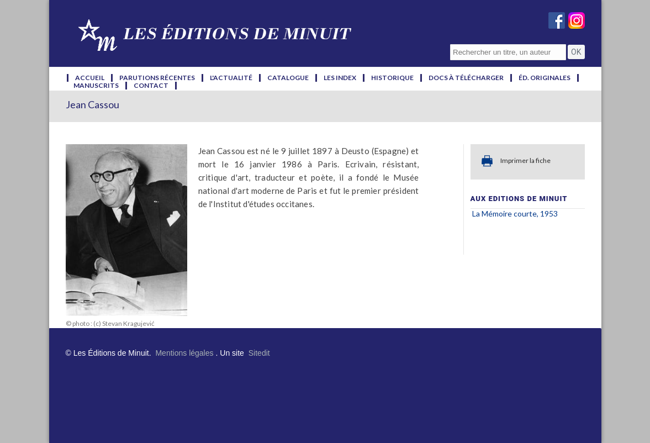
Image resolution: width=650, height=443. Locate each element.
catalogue (288, 78)
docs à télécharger (466, 78)
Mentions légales (184, 353)
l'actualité (231, 78)
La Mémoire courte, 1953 (515, 213)
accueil (89, 78)
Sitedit (259, 353)
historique (392, 78)
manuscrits (96, 85)
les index (340, 78)
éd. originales (544, 78)
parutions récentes (157, 78)
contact (151, 85)
